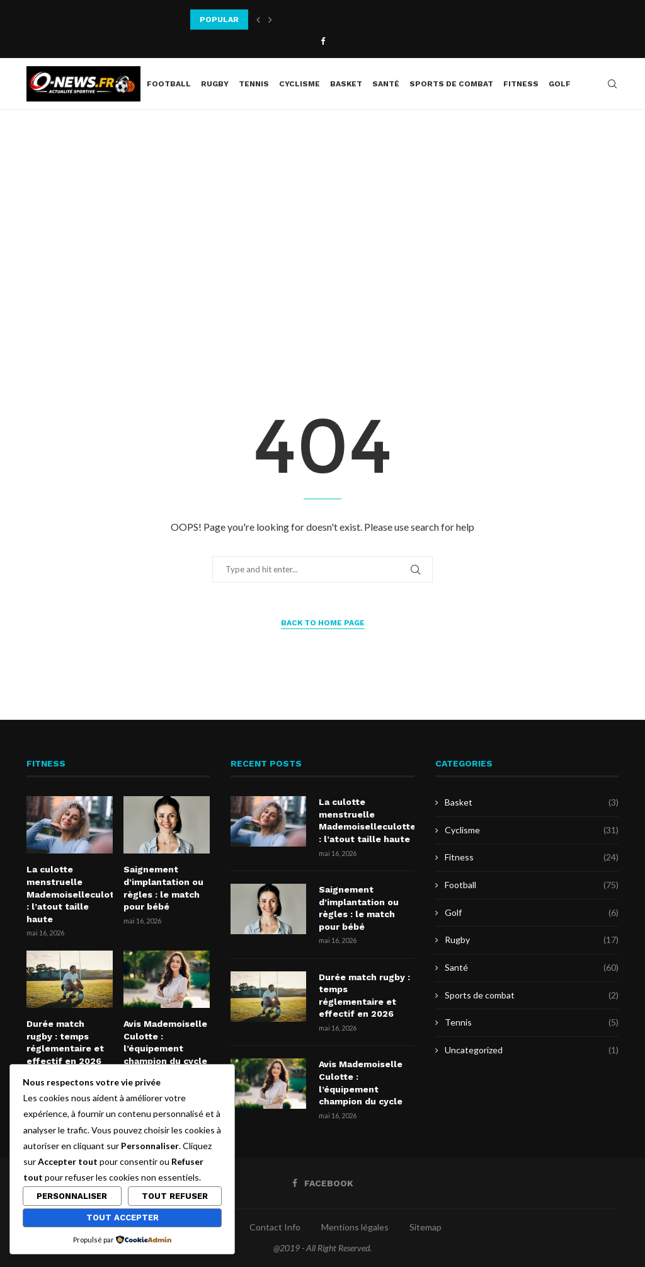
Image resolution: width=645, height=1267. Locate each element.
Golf (560, 83)
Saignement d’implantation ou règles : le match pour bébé (163, 887)
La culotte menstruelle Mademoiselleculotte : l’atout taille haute (69, 893)
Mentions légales (355, 1227)
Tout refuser (175, 1196)
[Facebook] (323, 41)
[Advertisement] (322, 236)
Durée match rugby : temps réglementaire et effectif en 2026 (65, 1042)
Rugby (215, 83)
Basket (346, 83)
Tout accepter (122, 1217)
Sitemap (425, 1227)
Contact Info (274, 1227)
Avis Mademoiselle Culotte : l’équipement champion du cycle (165, 1042)
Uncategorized (532, 1050)
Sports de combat (451, 83)
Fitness (521, 83)
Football (169, 83)
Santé (385, 83)
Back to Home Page (323, 622)
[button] (258, 19)
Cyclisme (299, 83)
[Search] (612, 84)
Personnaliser (72, 1196)
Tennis (254, 83)
